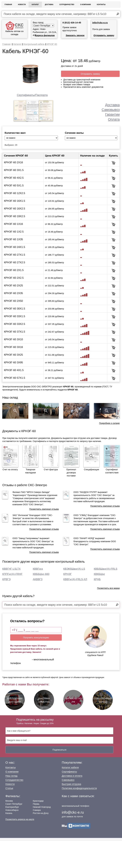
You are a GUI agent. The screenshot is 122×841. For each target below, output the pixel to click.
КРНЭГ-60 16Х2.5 (14, 211)
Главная (8, 4)
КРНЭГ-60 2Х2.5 (14, 280)
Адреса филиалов (45, 35)
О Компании (85, 4)
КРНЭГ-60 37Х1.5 (14, 334)
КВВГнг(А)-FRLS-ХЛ (75, 582)
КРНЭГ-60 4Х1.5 (14, 373)
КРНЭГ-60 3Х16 (13, 350)
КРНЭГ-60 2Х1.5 (14, 273)
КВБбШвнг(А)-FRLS (105, 571)
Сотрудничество (66, 4)
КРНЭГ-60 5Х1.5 (14, 188)
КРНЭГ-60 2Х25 (13, 288)
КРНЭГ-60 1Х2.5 (14, 234)
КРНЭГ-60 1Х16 (13, 227)
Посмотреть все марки (108, 591)
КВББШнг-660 (41, 577)
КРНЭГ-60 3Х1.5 (14, 173)
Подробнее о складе (109, 426)
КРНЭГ (67, 577)
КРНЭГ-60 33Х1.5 (14, 319)
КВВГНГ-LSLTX (11, 571)
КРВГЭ (6, 582)
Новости (22, 4)
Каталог (35, 4)
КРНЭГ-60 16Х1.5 (14, 204)
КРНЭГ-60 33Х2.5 (14, 327)
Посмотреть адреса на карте (19, 822)
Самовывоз (111, 110)
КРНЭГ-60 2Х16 (13, 165)
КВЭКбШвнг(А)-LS (74, 571)
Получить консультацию (36, 640)
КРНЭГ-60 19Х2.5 (14, 219)
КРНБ (97, 582)
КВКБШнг (99, 577)
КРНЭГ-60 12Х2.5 (14, 196)
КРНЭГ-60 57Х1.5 (14, 380)
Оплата (114, 119)
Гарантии (112, 114)
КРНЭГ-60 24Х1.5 (14, 250)
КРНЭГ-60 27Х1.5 (14, 257)
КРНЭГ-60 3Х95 (13, 365)
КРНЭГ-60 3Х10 (13, 342)
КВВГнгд (38, 571)
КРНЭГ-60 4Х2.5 (14, 180)
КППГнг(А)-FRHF (12, 577)
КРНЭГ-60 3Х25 (13, 357)
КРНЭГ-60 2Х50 (13, 304)
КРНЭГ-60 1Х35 (13, 242)
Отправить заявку (103, 35)
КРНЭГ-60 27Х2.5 (14, 265)
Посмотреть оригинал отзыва (44, 512)
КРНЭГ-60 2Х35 (13, 296)
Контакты (101, 4)
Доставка (49, 4)
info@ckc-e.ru (100, 22)
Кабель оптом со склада (14, 28)
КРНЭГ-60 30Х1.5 (14, 311)
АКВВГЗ (37, 582)
